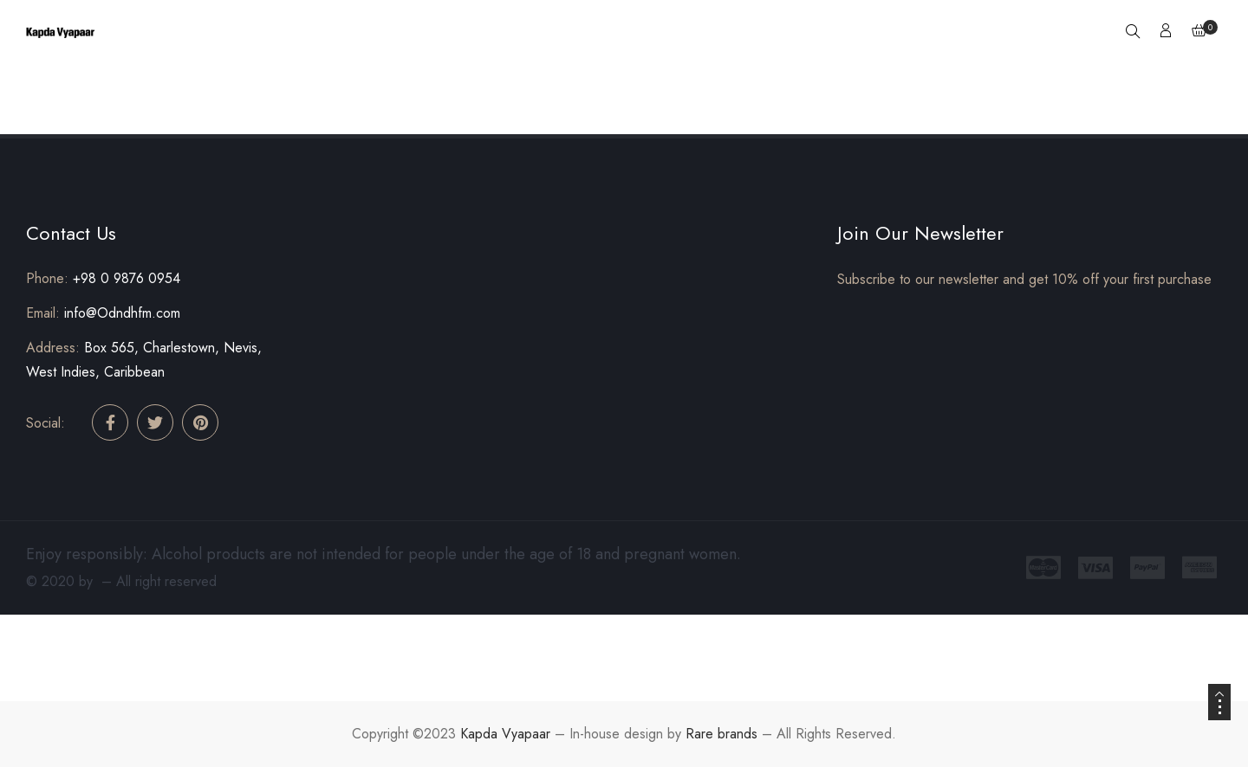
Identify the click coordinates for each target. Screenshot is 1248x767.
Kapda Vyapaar (505, 734)
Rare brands (721, 734)
